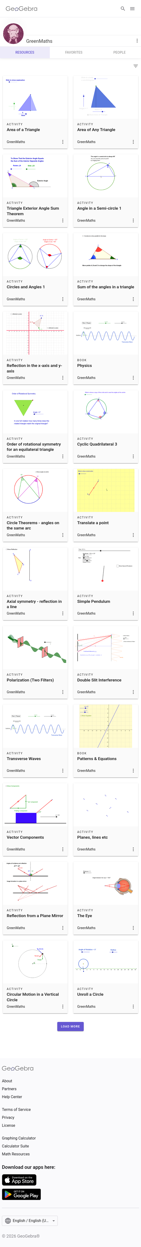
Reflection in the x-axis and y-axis (34, 368)
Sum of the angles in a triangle (105, 286)
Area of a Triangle (23, 129)
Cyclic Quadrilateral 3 (97, 444)
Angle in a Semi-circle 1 (99, 208)
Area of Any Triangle (96, 129)
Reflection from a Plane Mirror (35, 915)
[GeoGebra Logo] (21, 8)
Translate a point (93, 522)
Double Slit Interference (99, 680)
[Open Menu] (132, 9)
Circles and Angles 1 (26, 286)
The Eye (84, 915)
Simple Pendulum (93, 601)
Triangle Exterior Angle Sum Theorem (33, 211)
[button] (70, 1026)
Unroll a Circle (90, 994)
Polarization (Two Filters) (30, 680)
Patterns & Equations (96, 758)
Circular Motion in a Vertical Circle (33, 997)
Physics (84, 365)
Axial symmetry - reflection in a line (34, 604)
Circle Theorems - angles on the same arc (33, 525)
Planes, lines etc (92, 837)
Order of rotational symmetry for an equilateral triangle (34, 447)
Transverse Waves (24, 758)
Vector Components (25, 837)
